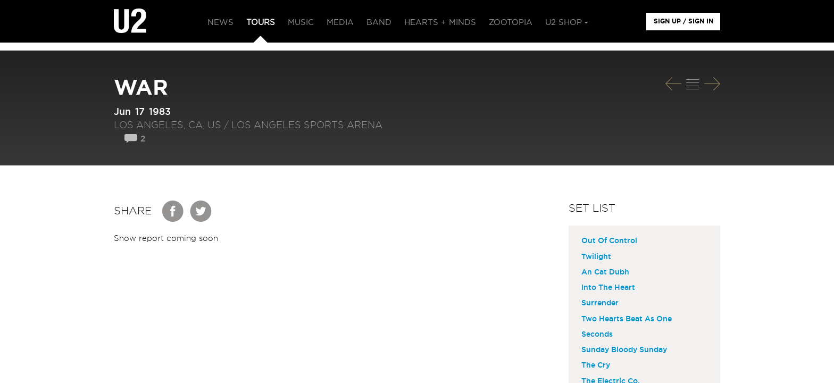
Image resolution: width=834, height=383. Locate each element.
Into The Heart (608, 288)
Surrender (600, 303)
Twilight (596, 257)
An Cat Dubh (605, 272)
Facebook (173, 211)
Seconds (597, 334)
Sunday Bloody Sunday (624, 350)
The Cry (595, 365)
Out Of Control (609, 241)
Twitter (201, 211)
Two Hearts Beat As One (626, 319)
